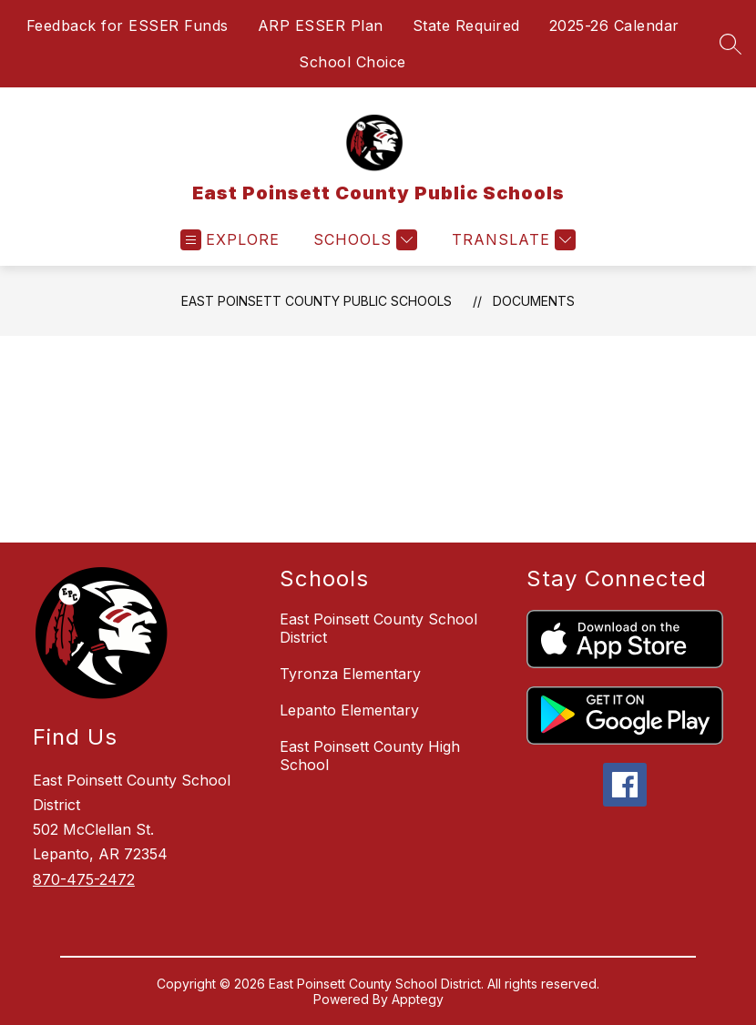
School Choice (352, 62)
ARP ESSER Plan (320, 25)
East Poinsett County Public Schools (316, 301)
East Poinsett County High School (370, 755)
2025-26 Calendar (614, 25)
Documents (534, 301)
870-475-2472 (84, 879)
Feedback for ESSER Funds (127, 25)
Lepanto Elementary (349, 710)
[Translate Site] (511, 239)
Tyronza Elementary (350, 674)
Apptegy (418, 999)
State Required (466, 25)
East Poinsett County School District (378, 628)
